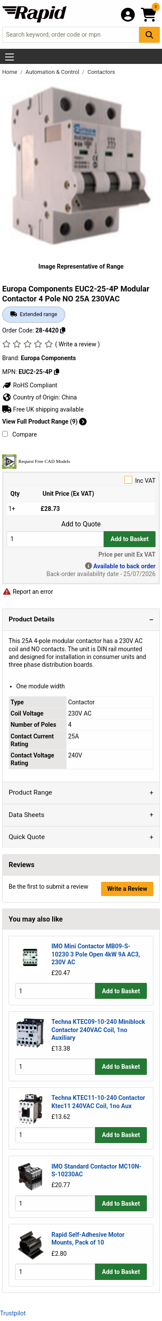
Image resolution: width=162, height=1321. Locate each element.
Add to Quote (81, 524)
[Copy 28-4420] (62, 330)
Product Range (30, 792)
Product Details (31, 619)
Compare (19, 434)
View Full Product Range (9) (44, 421)
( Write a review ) (77, 344)
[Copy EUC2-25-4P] (56, 372)
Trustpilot (12, 1313)
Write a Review (127, 888)
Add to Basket (130, 538)
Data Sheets (26, 815)
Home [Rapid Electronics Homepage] (10, 72)
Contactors (101, 72)
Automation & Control (53, 72)
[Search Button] (149, 35)
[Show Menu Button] (9, 57)
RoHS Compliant (29, 385)
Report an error (27, 592)
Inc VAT (81, 480)
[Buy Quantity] (55, 539)
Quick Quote (27, 837)
